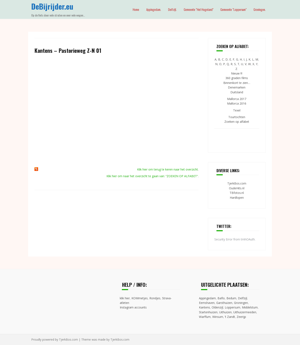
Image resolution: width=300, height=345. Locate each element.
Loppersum (232, 307)
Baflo (221, 298)
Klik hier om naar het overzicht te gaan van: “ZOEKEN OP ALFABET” (152, 176)
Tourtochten (236, 117)
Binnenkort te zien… (236, 83)
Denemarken (236, 87)
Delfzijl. (172, 9)
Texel (236, 110)
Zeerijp (241, 317)
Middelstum (250, 307)
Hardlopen (237, 198)
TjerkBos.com (236, 183)
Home (136, 9)
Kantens (204, 307)
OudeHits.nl (236, 188)
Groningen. (260, 9)
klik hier (125, 298)
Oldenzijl (217, 307)
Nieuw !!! (236, 73)
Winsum (217, 317)
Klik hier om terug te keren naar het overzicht (167, 169)
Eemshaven (207, 303)
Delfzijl (242, 298)
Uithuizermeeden (244, 312)
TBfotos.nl (237, 193)
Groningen (241, 303)
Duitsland (236, 92)
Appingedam (207, 298)
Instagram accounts (133, 307)
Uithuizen (225, 312)
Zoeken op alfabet (236, 122)
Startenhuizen (208, 312)
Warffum (205, 317)
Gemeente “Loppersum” (233, 9)
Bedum (231, 298)
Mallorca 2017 (236, 99)
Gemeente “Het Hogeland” (198, 9)
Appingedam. (153, 9)
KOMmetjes (139, 298)
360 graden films (236, 78)
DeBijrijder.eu (52, 6)
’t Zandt (230, 317)
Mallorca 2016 (236, 103)
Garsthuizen (224, 303)
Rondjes (154, 298)
